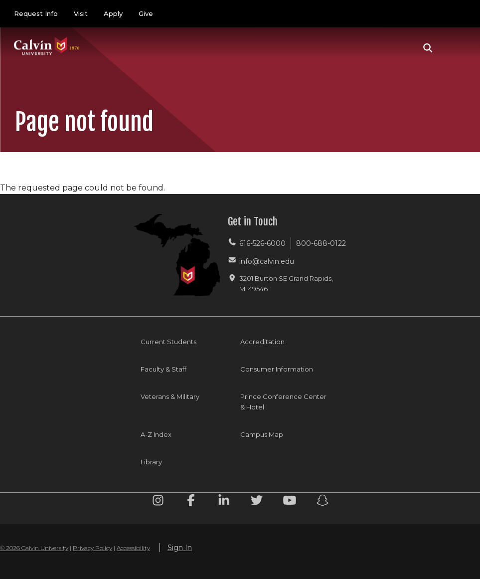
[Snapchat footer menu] (322, 502)
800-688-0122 (321, 243)
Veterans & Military (170, 396)
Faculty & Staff (163, 369)
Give (146, 13)
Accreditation (262, 342)
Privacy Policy (92, 548)
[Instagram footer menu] (158, 502)
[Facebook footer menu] (190, 502)
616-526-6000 (262, 243)
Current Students (168, 342)
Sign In (179, 547)
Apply (113, 13)
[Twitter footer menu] (256, 502)
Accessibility (133, 548)
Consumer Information (276, 369)
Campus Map (261, 434)
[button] (428, 47)
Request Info (36, 13)
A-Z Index (156, 434)
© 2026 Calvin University (34, 548)
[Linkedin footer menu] (223, 502)
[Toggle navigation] (455, 48)
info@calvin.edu (266, 261)
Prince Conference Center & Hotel (283, 401)
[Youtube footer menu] (289, 502)
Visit (81, 13)
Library (151, 462)
